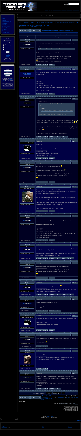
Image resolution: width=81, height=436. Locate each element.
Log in (76, 22)
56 (38, 26)
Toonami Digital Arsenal (72, 10)
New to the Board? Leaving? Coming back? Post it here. (34, 25)
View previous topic (62, 34)
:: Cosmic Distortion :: (51, 416)
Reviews (4, 23)
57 (40, 26)
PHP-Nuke (4, 426)
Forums (64, 10)
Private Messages (6, 21)
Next (43, 26)
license (70, 426)
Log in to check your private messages (64, 22)
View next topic (73, 34)
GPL (43, 426)
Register (47, 22)
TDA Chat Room (39, 22)
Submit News (5, 27)
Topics (50, 10)
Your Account (57, 10)
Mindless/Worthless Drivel (66, 30)
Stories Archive (6, 26)
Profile (52, 22)
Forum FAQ (27, 22)
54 (35, 26)
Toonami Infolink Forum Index (50, 30)
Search (4, 24)
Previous (27, 26)
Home (46, 10)
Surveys (4, 29)
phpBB (46, 417)
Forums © (78, 420)
